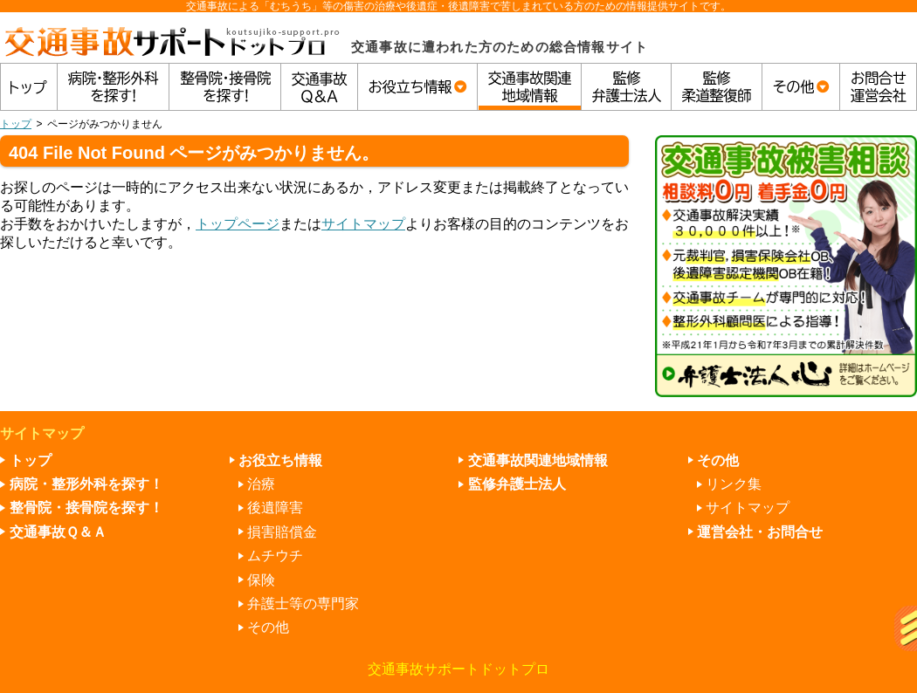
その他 (268, 627)
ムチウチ (275, 555)
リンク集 (734, 484)
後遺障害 (275, 507)
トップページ (237, 223)
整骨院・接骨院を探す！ (86, 507)
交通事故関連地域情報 (538, 460)
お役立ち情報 (280, 460)
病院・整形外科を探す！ (86, 484)
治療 (261, 484)
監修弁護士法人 (517, 484)
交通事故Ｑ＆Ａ (58, 532)
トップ (15, 124)
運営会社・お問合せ (760, 532)
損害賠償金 (282, 532)
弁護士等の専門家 (303, 603)
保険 (261, 580)
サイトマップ (363, 223)
